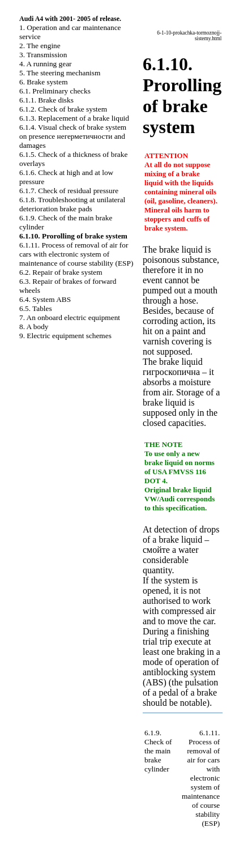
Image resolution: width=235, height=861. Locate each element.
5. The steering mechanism (59, 73)
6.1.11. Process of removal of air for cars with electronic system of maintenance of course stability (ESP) (76, 254)
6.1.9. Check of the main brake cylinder (158, 750)
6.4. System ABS (45, 299)
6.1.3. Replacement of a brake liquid (74, 118)
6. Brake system (43, 82)
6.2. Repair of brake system (60, 272)
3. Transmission (43, 54)
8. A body (33, 326)
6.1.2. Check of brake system (63, 109)
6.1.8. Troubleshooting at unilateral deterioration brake (72, 204)
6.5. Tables (35, 308)
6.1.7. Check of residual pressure (68, 190)
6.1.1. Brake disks (46, 100)
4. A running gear (45, 63)
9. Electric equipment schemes (65, 335)
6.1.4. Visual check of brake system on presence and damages (72, 136)
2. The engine (40, 45)
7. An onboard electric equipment (69, 317)
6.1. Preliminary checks (55, 91)
